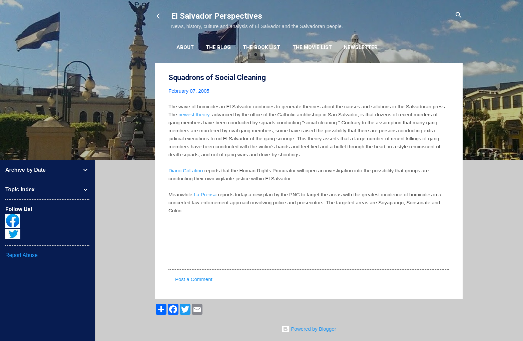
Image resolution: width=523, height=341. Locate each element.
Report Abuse (21, 255)
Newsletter (361, 47)
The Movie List (312, 47)
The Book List (261, 47)
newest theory (193, 114)
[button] (445, 77)
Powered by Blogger (309, 329)
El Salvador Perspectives (216, 16)
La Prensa (205, 194)
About (185, 47)
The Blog (218, 47)
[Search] (459, 15)
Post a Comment (193, 279)
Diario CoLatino (185, 170)
